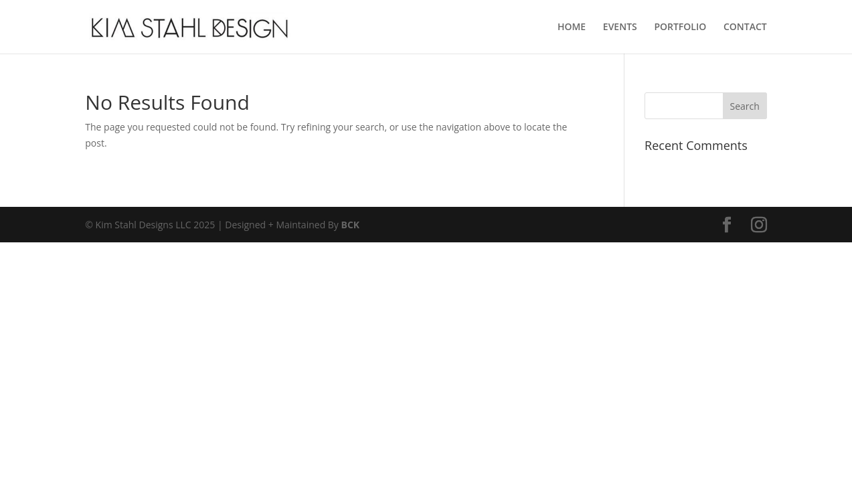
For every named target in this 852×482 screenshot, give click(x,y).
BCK (350, 224)
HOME (572, 27)
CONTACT (745, 27)
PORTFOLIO (680, 27)
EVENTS (620, 27)
